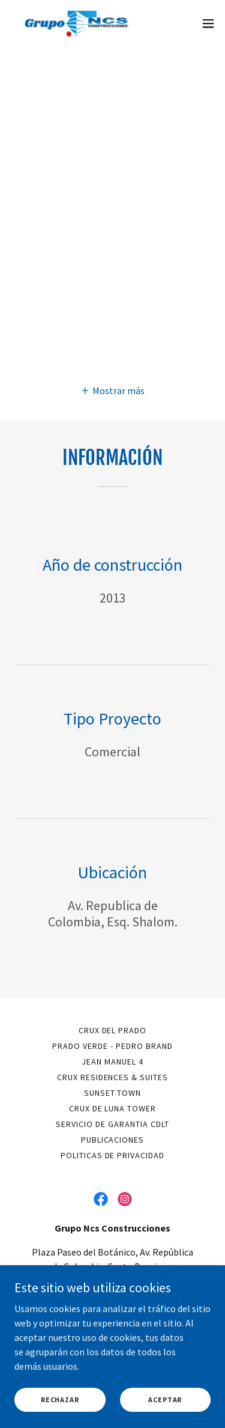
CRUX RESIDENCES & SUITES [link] (113, 1077)
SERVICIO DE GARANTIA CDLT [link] (112, 1124)
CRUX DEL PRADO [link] (113, 1030)
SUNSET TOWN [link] (113, 1092)
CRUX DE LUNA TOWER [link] (113, 1108)
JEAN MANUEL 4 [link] (112, 1061)
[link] (77, 23)
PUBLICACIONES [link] (113, 1139)
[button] (208, 23)
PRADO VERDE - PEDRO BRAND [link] (112, 1046)
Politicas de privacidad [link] (113, 1155)
